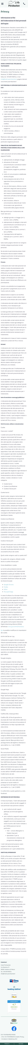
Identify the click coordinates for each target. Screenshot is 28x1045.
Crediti (17, 1037)
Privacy (22, 1037)
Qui (2, 630)
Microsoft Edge (8, 592)
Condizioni (4, 1039)
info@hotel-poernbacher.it (9, 79)
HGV (16, 1039)
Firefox (6, 587)
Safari (5, 589)
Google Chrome (8, 584)
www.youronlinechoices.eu (16, 626)
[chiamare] (24, 3)
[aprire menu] (2, 3)
